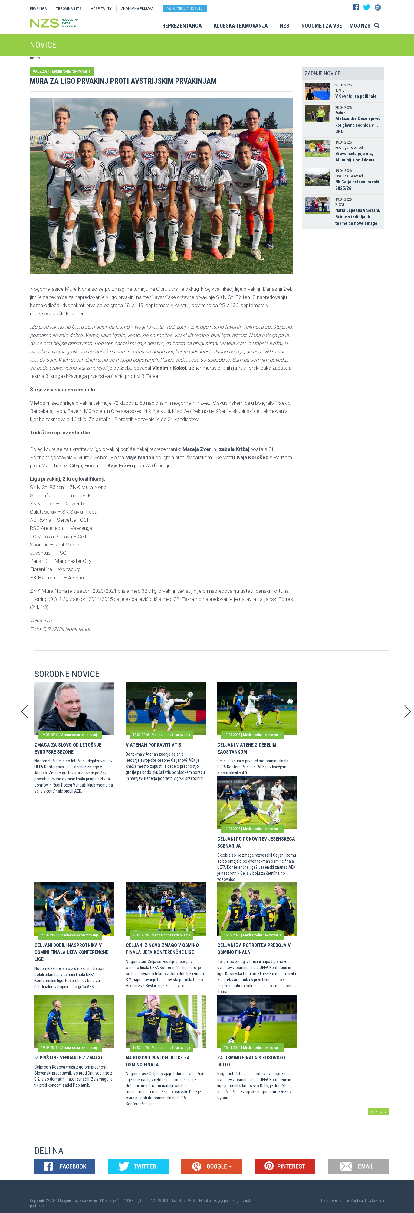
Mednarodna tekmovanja (71, 71)
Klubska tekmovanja (241, 25)
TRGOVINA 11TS (68, 8)
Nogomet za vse (321, 25)
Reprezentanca (182, 25)
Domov (35, 58)
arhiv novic (378, 1111)
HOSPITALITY (101, 8)
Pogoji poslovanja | (228, 1200)
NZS (284, 25)
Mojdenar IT (359, 1200)
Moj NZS (360, 25)
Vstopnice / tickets (184, 8)
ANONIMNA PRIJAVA (137, 8)
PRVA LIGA (38, 8)
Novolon (378, 1200)
